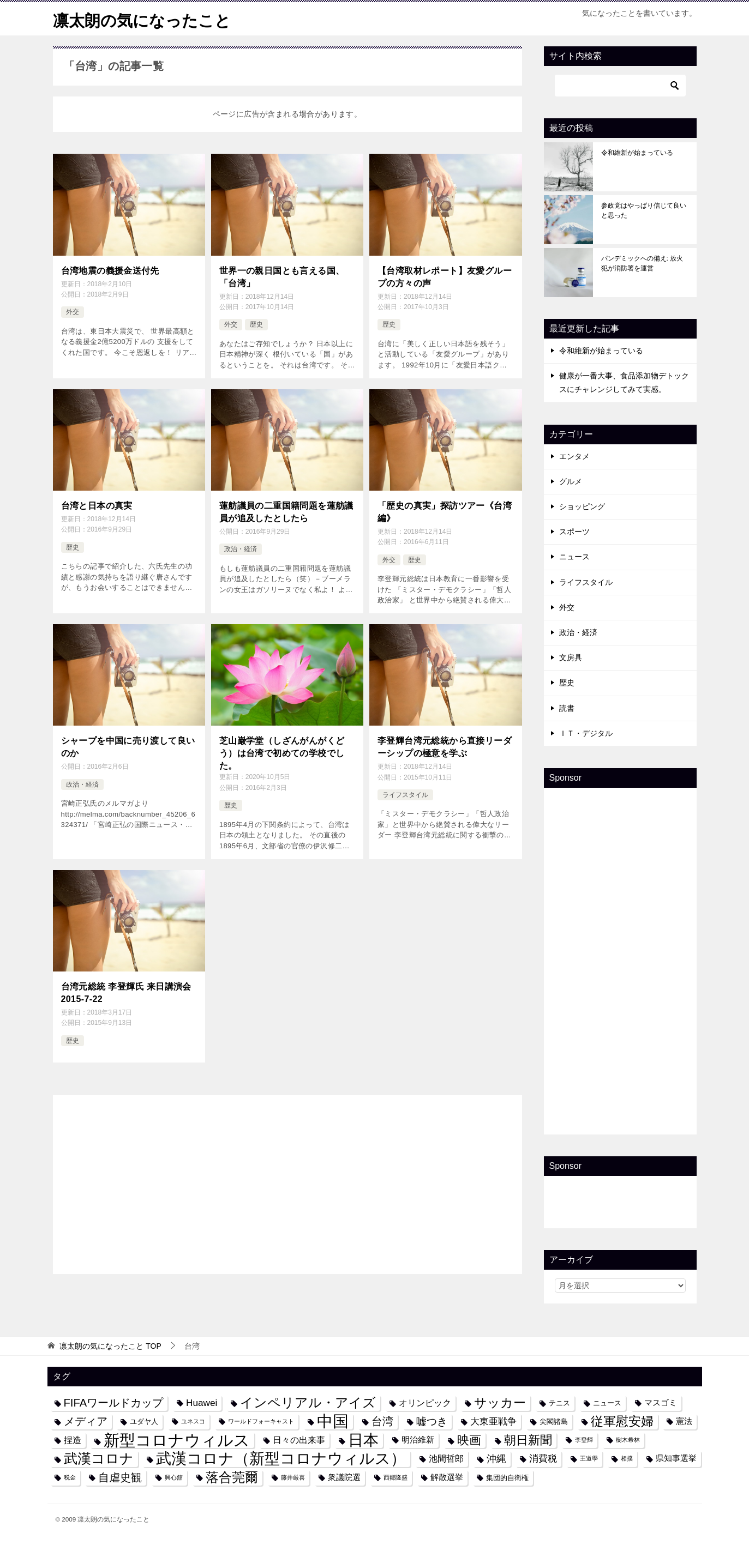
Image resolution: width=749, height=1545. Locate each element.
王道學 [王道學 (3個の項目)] (589, 1458)
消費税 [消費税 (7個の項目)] (543, 1458)
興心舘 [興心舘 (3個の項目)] (174, 1477)
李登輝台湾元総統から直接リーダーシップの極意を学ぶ (445, 745)
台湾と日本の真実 (97, 505)
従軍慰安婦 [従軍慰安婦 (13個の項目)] (622, 1421)
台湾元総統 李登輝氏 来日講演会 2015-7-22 (126, 991)
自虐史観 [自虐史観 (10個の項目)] (120, 1477)
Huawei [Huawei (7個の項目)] (201, 1402)
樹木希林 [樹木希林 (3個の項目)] (628, 1440)
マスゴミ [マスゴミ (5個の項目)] (660, 1402)
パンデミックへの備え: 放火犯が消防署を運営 (642, 263)
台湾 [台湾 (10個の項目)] (382, 1421)
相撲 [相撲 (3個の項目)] (627, 1458)
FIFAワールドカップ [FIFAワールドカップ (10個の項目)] (114, 1403)
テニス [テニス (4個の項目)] (559, 1403)
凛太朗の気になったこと (145, 19)
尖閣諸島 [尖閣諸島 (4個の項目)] (554, 1421)
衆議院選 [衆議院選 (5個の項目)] (344, 1477)
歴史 (256, 324)
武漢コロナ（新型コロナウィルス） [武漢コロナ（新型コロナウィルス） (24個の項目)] (281, 1458)
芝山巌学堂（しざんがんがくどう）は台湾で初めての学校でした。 (282, 752)
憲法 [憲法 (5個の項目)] (684, 1421)
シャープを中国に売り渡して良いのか (128, 745)
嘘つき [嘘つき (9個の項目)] (431, 1421)
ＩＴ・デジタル (586, 733)
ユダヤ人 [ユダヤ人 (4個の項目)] (144, 1421)
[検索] (620, 85)
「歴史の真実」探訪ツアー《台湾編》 (445, 511)
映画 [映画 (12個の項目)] (469, 1440)
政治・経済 (240, 548)
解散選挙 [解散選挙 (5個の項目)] (446, 1477)
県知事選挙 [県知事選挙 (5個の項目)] (676, 1458)
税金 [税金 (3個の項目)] (70, 1477)
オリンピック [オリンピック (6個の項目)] (425, 1403)
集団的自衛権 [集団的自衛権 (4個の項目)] (507, 1478)
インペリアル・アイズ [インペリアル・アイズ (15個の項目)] (308, 1403)
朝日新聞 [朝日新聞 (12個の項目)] (528, 1440)
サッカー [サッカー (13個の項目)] (500, 1403)
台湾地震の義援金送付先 (110, 270)
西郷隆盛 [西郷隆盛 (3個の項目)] (396, 1477)
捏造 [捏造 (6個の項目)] (72, 1440)
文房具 (570, 657)
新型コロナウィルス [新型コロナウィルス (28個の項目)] (177, 1440)
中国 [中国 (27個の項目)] (333, 1421)
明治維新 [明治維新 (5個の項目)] (418, 1439)
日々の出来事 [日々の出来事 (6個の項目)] (299, 1440)
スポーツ (574, 531)
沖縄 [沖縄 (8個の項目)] (496, 1458)
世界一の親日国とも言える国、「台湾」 (282, 276)
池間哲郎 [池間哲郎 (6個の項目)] (446, 1458)
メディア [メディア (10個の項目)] (85, 1421)
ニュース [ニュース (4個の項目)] (607, 1403)
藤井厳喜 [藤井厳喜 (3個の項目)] (293, 1477)
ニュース (574, 556)
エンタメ (574, 456)
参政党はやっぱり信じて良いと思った (643, 210)
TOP (110, 1346)
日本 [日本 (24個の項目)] (363, 1440)
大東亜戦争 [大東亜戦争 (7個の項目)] (493, 1421)
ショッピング (582, 506)
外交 (72, 312)
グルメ (570, 481)
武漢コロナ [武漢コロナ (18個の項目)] (99, 1458)
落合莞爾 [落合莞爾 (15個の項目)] (232, 1477)
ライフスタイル (405, 793)
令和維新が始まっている (637, 152)
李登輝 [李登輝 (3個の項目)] (584, 1440)
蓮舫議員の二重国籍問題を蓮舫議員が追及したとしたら (286, 511)
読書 (566, 707)
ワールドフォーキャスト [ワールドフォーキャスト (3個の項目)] (261, 1421)
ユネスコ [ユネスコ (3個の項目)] (193, 1421)
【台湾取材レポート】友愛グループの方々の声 (445, 276)
